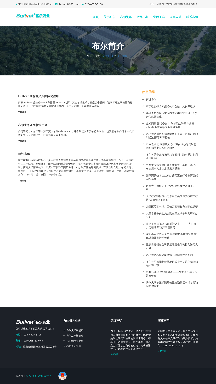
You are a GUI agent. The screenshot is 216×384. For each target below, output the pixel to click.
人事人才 (175, 17)
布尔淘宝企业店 (74, 340)
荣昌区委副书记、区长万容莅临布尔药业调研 (172, 206)
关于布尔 (109, 17)
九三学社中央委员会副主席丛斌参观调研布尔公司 (172, 215)
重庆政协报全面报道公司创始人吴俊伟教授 (170, 106)
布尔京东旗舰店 (74, 335)
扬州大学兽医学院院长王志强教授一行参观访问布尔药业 (172, 284)
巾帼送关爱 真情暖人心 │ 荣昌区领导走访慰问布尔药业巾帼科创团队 (171, 146)
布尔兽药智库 (73, 345)
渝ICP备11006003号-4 (39, 375)
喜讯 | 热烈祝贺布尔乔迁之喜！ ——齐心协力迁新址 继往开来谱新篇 (171, 225)
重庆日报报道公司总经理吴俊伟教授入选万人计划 (172, 246)
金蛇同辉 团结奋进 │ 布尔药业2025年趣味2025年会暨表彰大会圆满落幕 (170, 125)
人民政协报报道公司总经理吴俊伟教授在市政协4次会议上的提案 (172, 197)
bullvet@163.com (67, 4)
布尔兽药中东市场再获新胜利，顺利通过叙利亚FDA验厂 (172, 156)
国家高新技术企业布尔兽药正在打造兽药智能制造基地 (172, 177)
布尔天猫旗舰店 (74, 330)
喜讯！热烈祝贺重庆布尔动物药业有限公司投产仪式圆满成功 (172, 114)
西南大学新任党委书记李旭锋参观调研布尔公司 (172, 187)
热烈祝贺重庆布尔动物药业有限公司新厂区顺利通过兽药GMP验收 (172, 135)
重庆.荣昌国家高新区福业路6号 (34, 4)
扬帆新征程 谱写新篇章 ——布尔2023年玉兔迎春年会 (171, 273)
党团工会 (159, 17)
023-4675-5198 (92, 4)
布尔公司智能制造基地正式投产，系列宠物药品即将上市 (172, 263)
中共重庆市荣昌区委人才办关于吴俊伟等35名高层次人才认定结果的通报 (171, 166)
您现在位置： (94, 56)
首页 (96, 17)
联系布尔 (192, 17)
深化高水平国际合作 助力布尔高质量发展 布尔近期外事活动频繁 (171, 235)
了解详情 (22, 112)
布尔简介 (122, 56)
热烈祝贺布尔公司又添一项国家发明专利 (169, 255)
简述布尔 (151, 99)
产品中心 (142, 17)
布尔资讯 (126, 17)
